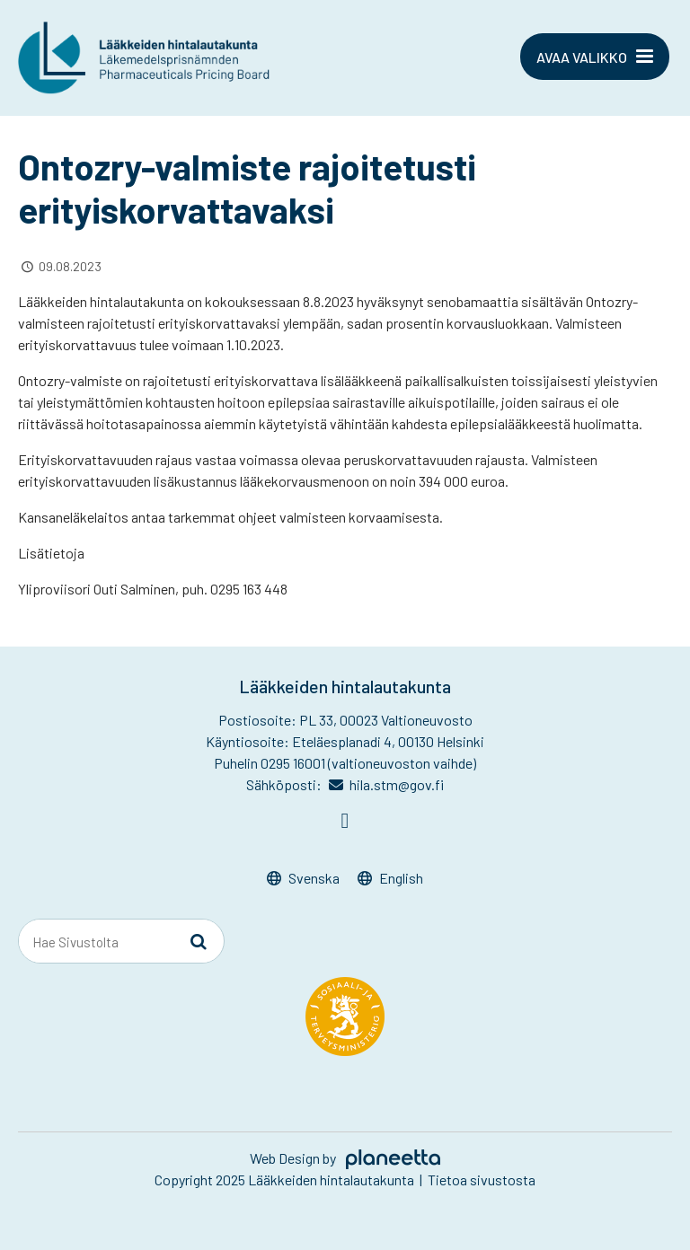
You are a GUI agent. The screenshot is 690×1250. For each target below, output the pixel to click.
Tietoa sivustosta (481, 1179)
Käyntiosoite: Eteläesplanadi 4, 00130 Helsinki (345, 741)
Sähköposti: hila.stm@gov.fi (345, 784)
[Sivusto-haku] (199, 942)
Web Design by (345, 1157)
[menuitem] (303, 879)
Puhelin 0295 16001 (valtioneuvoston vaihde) (345, 762)
